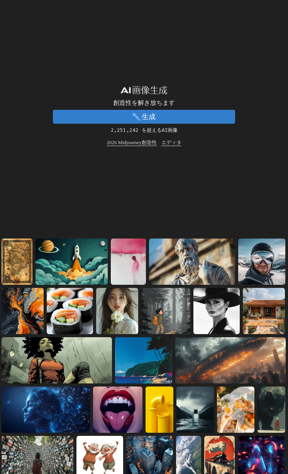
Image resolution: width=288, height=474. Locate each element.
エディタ (171, 142)
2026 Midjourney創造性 (132, 142)
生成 (144, 117)
